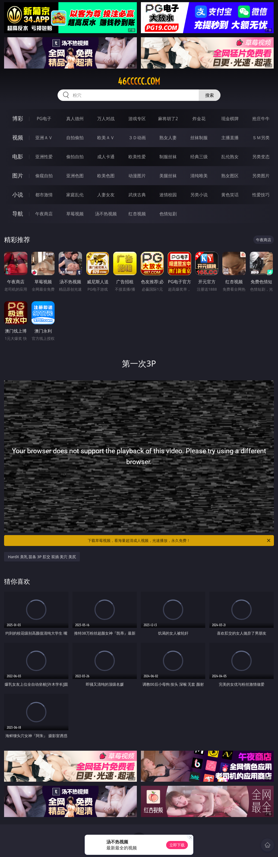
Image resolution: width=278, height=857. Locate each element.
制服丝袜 (168, 157)
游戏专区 (137, 119)
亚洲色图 (75, 176)
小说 (17, 194)
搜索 (209, 95)
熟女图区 (230, 176)
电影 (17, 156)
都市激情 (44, 195)
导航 (17, 213)
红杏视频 (137, 214)
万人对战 (106, 119)
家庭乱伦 (75, 195)
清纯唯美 (199, 176)
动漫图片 (137, 176)
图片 (17, 175)
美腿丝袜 (168, 176)
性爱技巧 (261, 195)
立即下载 (177, 844)
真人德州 (75, 119)
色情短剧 (168, 214)
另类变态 (261, 157)
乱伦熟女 (230, 157)
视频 (17, 137)
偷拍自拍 (75, 157)
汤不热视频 (106, 214)
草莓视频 (75, 214)
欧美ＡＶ (106, 138)
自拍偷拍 (75, 138)
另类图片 (261, 176)
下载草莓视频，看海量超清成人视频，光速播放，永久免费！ (179, 540)
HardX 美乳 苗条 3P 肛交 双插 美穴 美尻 (42, 556)
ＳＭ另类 (261, 138)
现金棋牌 (230, 119)
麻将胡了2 (168, 119)
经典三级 (199, 157)
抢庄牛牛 (261, 119)
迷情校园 (168, 195)
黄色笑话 (230, 195)
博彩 (17, 118)
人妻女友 (106, 195)
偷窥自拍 (44, 176)
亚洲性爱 (44, 157)
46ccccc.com (139, 81)
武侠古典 (137, 195)
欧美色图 (106, 176)
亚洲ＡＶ (44, 138)
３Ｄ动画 (137, 138)
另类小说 (199, 195)
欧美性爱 (137, 157)
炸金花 (199, 119)
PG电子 (44, 119)
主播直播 (230, 138)
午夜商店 (44, 214)
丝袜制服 (199, 138)
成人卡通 (106, 157)
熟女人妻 (168, 138)
